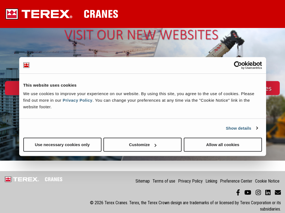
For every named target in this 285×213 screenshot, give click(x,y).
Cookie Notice (267, 181)
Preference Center (236, 181)
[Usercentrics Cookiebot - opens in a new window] (238, 65)
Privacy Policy (77, 100)
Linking (211, 181)
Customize (142, 144)
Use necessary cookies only (62, 144)
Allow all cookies (222, 144)
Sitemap (143, 181)
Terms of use (164, 181)
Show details (238, 128)
